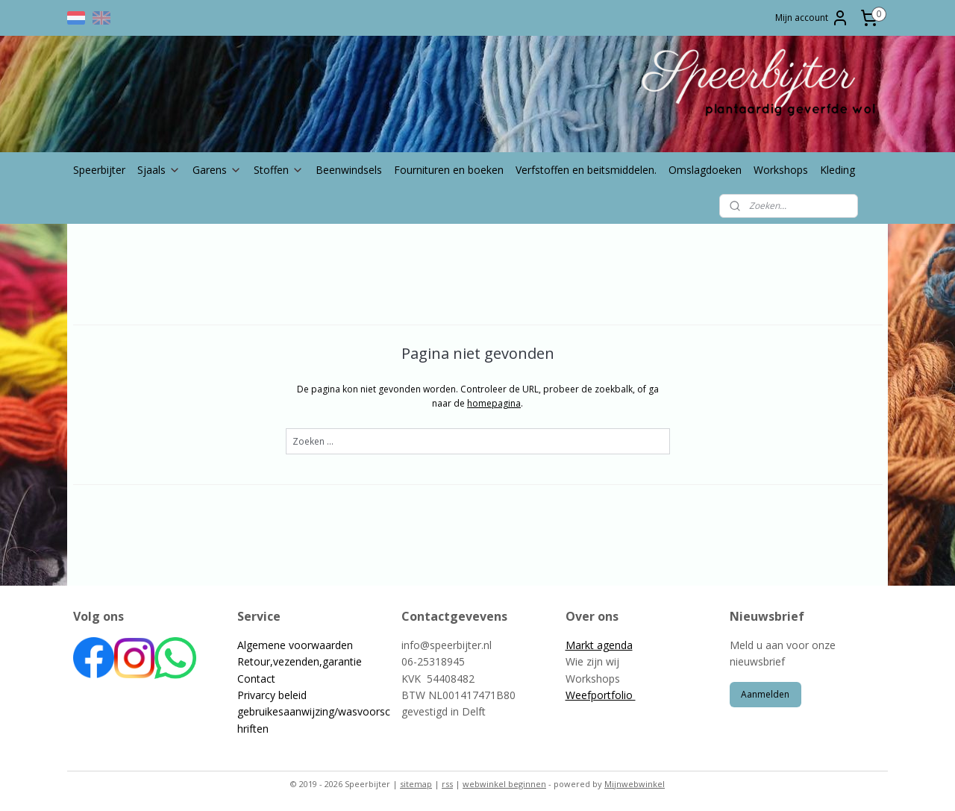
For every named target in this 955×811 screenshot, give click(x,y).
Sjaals (159, 170)
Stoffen (279, 170)
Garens (217, 170)
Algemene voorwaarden (295, 645)
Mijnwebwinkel (634, 783)
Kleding (837, 170)
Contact (256, 678)
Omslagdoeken (705, 170)
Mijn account (812, 18)
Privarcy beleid (272, 695)
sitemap (416, 783)
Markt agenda (599, 645)
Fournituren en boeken (449, 170)
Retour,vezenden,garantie (299, 661)
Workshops (781, 170)
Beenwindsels (349, 170)
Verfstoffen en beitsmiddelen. (586, 170)
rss (447, 783)
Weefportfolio (601, 695)
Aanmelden (765, 694)
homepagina (494, 403)
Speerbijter (99, 170)
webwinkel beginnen (504, 783)
